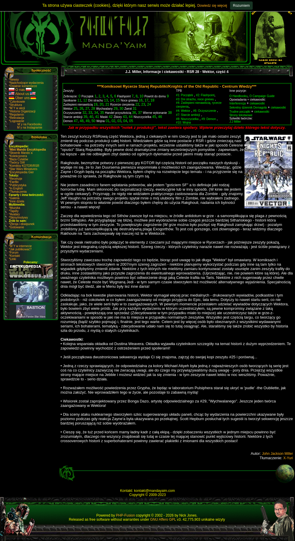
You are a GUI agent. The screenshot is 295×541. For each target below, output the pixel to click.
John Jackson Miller (277, 454)
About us (22, 94)
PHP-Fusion (125, 515)
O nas (20, 90)
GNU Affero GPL (163, 519)
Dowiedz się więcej (212, 6)
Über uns (22, 98)
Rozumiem (241, 6)
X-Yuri (288, 458)
